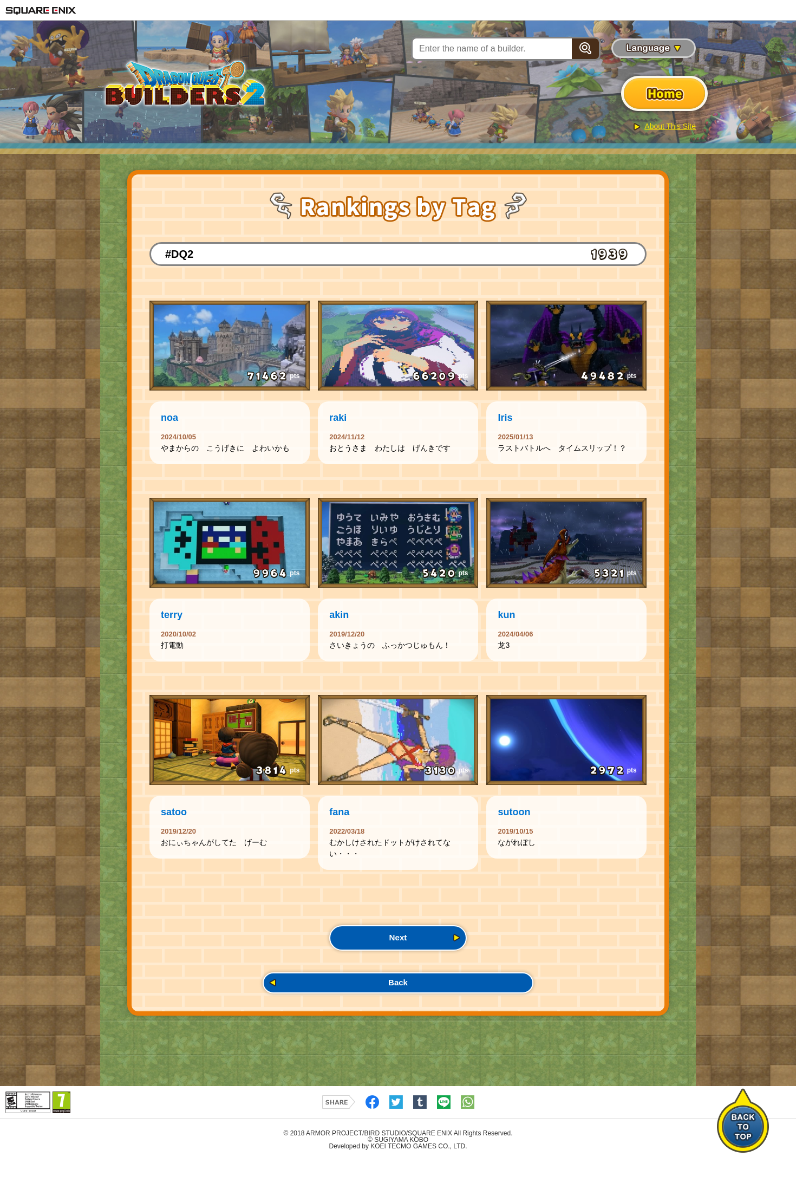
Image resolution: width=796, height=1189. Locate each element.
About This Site (670, 126)
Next (397, 957)
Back (398, 1008)
